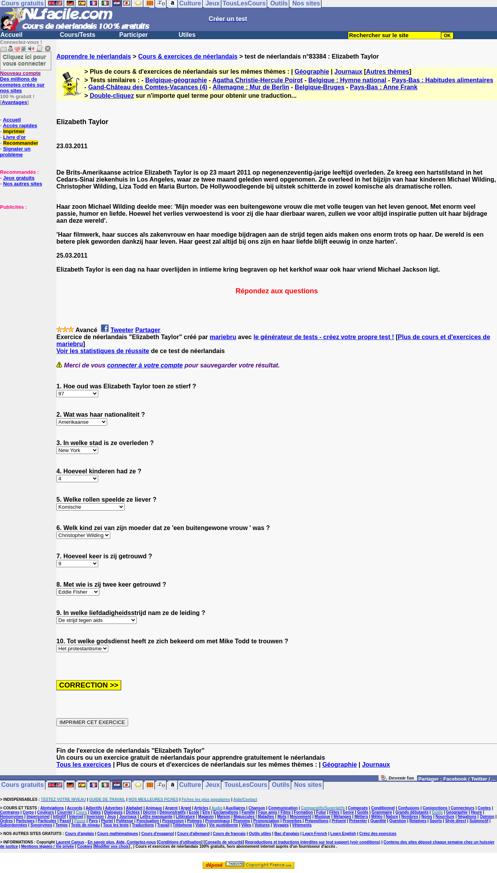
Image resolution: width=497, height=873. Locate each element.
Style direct (455, 821)
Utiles (187, 34)
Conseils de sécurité (224, 842)
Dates (95, 812)
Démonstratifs (173, 812)
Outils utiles (260, 833)
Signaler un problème (15, 152)
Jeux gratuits (19, 178)
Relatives (417, 821)
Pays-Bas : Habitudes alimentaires (442, 80)
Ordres (6, 821)
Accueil (11, 34)
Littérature (185, 816)
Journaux (348, 71)
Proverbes (292, 821)
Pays (93, 821)
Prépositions (316, 821)
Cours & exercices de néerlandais (188, 56)
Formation (303, 812)
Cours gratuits (22, 785)
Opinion (487, 816)
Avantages (14, 102)
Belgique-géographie (176, 80)
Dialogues (113, 812)
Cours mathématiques (117, 833)
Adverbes (114, 808)
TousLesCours (246, 785)
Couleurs (45, 812)
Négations (467, 816)
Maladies (266, 816)
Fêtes (334, 812)
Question (397, 821)
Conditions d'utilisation (180, 842)
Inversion (95, 816)
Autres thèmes (387, 71)
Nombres (409, 816)
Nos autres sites (22, 184)
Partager (147, 330)
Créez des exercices (377, 833)
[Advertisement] (23, 249)
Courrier (64, 812)
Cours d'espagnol (157, 833)
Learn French (314, 833)
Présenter (358, 821)
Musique (322, 816)
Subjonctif (478, 821)
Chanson (256, 808)
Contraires (9, 812)
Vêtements (302, 825)
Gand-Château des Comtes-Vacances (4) (147, 87)
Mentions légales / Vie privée (47, 846)
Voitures (262, 825)
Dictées (133, 812)
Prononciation (266, 821)
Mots (281, 816)
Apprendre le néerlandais (93, 56)
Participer (133, 34)
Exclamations (225, 812)
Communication (283, 808)
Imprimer (14, 131)
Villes (246, 825)
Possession (173, 821)
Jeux (212, 785)
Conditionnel (383, 808)
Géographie (312, 71)
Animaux (154, 808)
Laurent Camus (70, 842)
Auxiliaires (235, 808)
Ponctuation (148, 821)
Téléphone (182, 825)
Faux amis (267, 812)
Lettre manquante (156, 816)
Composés (358, 808)
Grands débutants (412, 812)
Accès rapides (20, 125)
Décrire (149, 812)
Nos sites (308, 785)
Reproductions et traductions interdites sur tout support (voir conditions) (312, 842)
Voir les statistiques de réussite (102, 351)
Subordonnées (13, 825)
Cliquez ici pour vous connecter (24, 59)
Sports (436, 821)
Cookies (84, 846)
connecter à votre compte (145, 365)
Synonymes (41, 825)
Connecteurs (462, 808)
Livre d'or (14, 137)
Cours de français (229, 833)
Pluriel (107, 821)
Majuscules (244, 816)
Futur (321, 812)
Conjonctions (435, 808)
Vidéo (200, 825)
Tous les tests (116, 825)
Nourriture (444, 816)
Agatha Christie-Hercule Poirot (257, 80)
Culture (190, 785)
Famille (248, 812)
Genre (348, 812)
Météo (376, 816)
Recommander (20, 143)
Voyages (280, 825)
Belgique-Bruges (319, 87)
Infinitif (59, 816)
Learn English (343, 833)
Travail (163, 825)
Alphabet (134, 808)
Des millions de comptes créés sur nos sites (22, 82)
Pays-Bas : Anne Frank (383, 87)
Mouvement (300, 816)
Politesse (124, 821)
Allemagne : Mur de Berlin (251, 87)
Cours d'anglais (79, 833)
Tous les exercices (83, 764)
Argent (171, 808)
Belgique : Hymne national (347, 80)
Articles (201, 808)
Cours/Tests (77, 34)
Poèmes (194, 821)
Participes (25, 821)
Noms (426, 816)
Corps (28, 812)
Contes (484, 808)
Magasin (206, 816)
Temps (62, 825)
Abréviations (52, 808)
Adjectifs (93, 808)
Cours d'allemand (193, 833)
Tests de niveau (85, 825)
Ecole (194, 812)
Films (285, 812)
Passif (65, 821)
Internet (76, 816)
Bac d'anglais (287, 833)
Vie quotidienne (223, 825)
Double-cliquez (112, 95)
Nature (392, 816)
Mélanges (342, 816)
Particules (47, 821)
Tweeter (121, 330)
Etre (206, 812)
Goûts (362, 812)
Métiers (361, 816)
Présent (339, 821)
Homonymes (11, 816)
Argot (186, 808)
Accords (74, 808)
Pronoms (241, 821)
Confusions (408, 808)
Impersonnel (37, 816)
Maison (223, 816)
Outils (280, 785)
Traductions (143, 825)
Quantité (378, 821)
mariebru (223, 337)
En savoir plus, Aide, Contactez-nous (122, 842)
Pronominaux (217, 821)
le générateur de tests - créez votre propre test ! (324, 337)
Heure (476, 812)
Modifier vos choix (112, 846)
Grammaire (382, 812)
